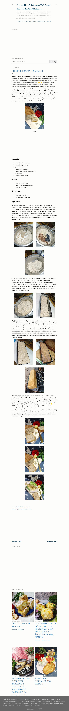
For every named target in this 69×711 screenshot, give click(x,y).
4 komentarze (21, 629)
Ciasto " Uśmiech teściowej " (21, 625)
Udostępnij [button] (14, 506)
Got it (39, 709)
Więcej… (49, 21)
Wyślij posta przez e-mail (23, 506)
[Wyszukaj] (56, 4)
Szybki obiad (41, 21)
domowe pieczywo (23, 509)
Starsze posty (52, 541)
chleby (16, 509)
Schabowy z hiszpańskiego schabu (43, 681)
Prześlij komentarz (45, 640)
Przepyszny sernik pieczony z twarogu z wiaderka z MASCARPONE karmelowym (22, 685)
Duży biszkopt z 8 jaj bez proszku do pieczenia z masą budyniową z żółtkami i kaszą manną (46, 630)
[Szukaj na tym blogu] (30, 61)
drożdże (29, 509)
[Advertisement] (34, 42)
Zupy (34, 21)
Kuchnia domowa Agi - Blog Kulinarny (33, 6)
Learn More (30, 709)
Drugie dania (27, 21)
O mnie (18, 21)
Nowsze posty (17, 541)
